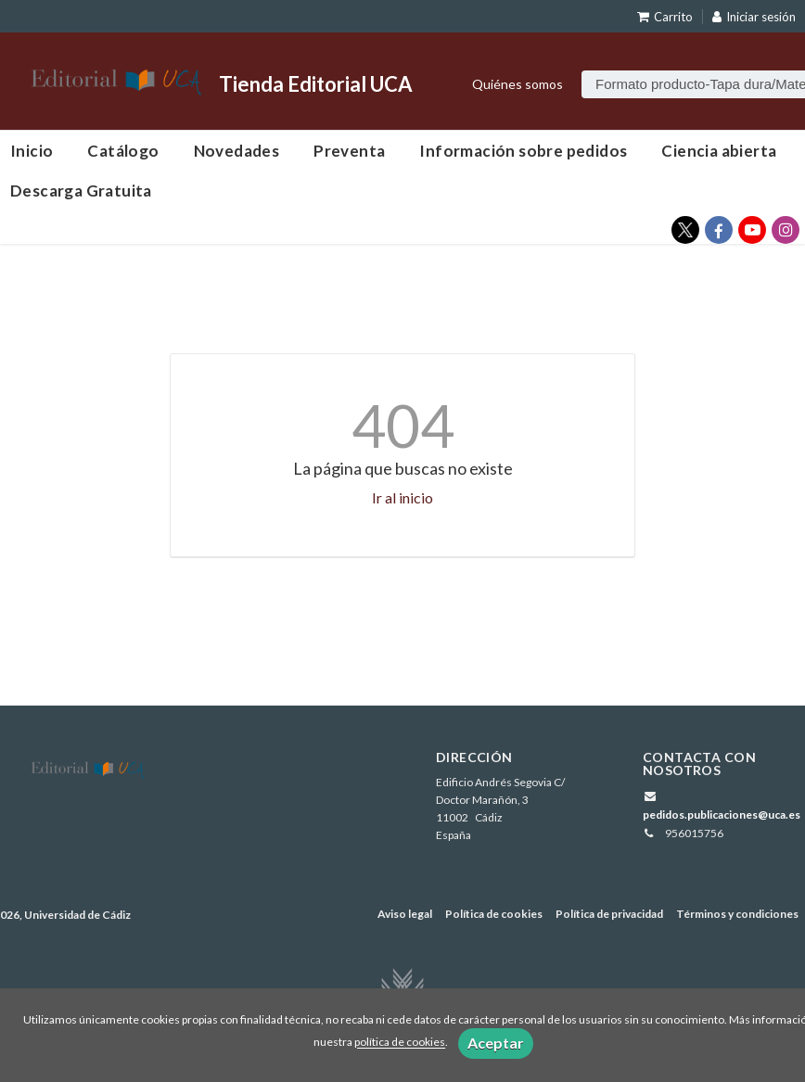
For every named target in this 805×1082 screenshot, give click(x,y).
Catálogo (123, 150)
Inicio (31, 150)
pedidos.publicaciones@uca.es (721, 814)
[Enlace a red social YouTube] (752, 230)
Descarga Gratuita (81, 190)
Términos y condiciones (737, 914)
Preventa (349, 150)
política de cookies (399, 1043)
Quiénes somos (517, 84)
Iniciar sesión (754, 16)
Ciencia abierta (718, 150)
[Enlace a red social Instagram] (785, 230)
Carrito (665, 16)
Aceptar (495, 1042)
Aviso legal (404, 914)
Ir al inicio (402, 497)
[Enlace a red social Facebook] (719, 230)
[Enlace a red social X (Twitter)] (685, 230)
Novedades (237, 150)
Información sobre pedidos (523, 150)
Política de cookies (494, 914)
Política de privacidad (609, 914)
